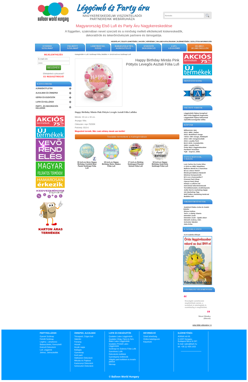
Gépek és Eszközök (45, 97)
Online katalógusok (151, 339)
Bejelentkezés (53, 54)
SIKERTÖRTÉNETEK (195, 202)
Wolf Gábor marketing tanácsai (196, 194)
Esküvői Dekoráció (149, 47)
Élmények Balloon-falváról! (194, 173)
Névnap (112, 364)
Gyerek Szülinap (47, 47)
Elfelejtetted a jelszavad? (53, 73)
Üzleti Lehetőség (129, 41)
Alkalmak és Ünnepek (47, 93)
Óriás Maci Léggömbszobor (194, 147)
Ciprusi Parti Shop (191, 181)
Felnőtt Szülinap (72, 47)
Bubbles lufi (188, 196)
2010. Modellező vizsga (193, 134)
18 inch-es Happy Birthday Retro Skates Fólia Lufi (111, 164)
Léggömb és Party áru (112, 7)
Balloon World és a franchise (195, 168)
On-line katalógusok (166, 41)
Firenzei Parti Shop (191, 179)
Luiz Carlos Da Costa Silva (194, 164)
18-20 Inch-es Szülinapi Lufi (120, 54)
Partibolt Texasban (191, 149)
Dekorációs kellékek (117, 354)
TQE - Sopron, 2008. (191, 152)
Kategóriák (44, 84)
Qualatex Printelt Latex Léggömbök (118, 345)
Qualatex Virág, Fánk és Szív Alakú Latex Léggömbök (121, 340)
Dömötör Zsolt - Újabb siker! (195, 218)
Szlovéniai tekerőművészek (194, 186)
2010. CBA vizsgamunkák (194, 139)
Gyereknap (79, 352)
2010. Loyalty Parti (191, 141)
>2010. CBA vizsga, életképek (195, 137)
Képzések (150, 41)
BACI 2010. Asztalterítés (193, 143)
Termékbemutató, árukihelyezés (196, 188)
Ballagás (78, 350)
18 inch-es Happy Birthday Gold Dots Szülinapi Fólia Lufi (160, 164)
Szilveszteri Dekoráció (83, 366)
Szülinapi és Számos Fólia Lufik (122, 349)
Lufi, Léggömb (174, 47)
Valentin (77, 339)
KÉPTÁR (188, 125)
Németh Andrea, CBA (192, 220)
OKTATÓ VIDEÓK (193, 108)
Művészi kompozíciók (192, 175)
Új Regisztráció (53, 77)
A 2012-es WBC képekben (194, 166)
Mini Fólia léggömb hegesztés (195, 115)
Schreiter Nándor (190, 222)
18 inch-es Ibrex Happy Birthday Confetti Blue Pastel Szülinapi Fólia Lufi (87, 165)
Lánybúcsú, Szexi (98, 47)
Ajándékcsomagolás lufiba (194, 120)
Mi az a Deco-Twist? (191, 171)
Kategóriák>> (80, 54)
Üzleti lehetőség (150, 336)
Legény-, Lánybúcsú (48, 342)
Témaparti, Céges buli (83, 336)
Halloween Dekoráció (83, 358)
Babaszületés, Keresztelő (124, 47)
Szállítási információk (201, 41)
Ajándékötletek (44, 88)
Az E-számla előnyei (191, 235)
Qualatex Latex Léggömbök (120, 336)
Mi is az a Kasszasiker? (193, 177)
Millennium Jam (190, 130)
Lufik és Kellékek (45, 102)
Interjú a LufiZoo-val (191, 183)
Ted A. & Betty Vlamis (192, 213)
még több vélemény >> (202, 325)
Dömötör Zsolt (189, 215)
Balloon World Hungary (125, 376)
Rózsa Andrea (189, 211)
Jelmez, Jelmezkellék (200, 47)
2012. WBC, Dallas (191, 132)
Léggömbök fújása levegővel (195, 113)
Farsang (78, 342)
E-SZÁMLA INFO (193, 229)
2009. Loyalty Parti (191, 145)
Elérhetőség (183, 41)
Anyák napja (79, 347)
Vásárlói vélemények (198, 290)
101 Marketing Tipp (191, 192)
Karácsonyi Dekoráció (83, 363)
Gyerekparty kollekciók (118, 357)
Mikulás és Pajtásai (82, 360)
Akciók (142, 41)
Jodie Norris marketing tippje (195, 190)
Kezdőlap (115, 41)
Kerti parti (78, 355)
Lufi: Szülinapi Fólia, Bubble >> (97, 54)
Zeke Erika (188, 224)
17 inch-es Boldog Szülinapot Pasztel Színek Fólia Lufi (136, 164)
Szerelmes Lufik (116, 351)
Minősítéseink (193, 81)
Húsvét (77, 344)
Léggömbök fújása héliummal (195, 117)
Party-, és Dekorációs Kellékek (47, 107)
